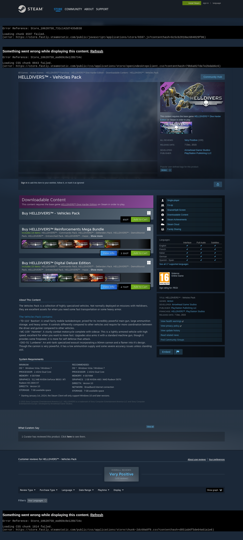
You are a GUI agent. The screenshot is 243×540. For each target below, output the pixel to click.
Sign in (24, 187)
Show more (97, 240)
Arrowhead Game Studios (197, 154)
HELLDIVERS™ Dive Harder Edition (87, 76)
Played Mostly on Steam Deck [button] (121, 507)
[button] (140, 223)
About (89, 9)
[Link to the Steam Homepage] (33, 11)
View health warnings (172, 325)
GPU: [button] (179, 507)
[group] (121, 507)
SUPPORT (102, 9)
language (217, 3)
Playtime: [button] (97, 507)
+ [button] (170, 174)
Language (67, 496)
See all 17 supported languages (173, 268)
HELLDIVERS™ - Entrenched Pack (45, 240)
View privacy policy (171, 330)
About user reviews (197, 463)
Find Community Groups (172, 344)
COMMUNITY (73, 9)
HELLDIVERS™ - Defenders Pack (95, 236)
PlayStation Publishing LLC (198, 157)
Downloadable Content (117, 76)
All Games (23, 76)
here (69, 440)
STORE (58, 9)
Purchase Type (47, 496)
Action (164, 174)
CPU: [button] (168, 507)
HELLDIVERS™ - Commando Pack (59, 236)
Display (117, 496)
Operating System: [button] (150, 507)
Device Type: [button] (195, 507)
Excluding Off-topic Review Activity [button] (70, 507)
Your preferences (217, 463)
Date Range (85, 496)
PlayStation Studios (195, 315)
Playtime (102, 496)
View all (150, 431)
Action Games (37, 76)
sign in (206, 3)
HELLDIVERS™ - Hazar (76, 240)
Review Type (26, 496)
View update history (170, 334)
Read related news (170, 339)
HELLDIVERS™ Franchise (57, 76)
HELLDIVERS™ (178, 315)
